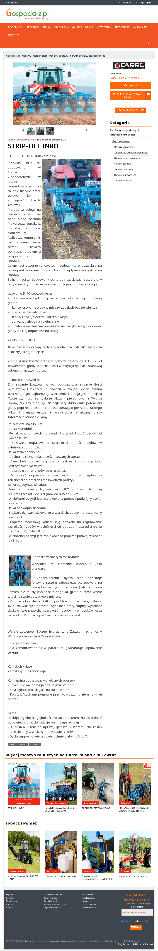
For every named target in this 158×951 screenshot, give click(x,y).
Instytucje (121, 27)
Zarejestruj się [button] (143, 2)
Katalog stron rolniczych (55, 904)
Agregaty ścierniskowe (56, 803)
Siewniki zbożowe (123, 180)
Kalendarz (140, 27)
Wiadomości (15, 27)
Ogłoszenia (61, 27)
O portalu (10, 895)
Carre (11, 744)
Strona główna (12, 2)
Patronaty (10, 898)
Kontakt (9, 908)
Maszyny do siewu (58, 55)
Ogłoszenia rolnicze (53, 908)
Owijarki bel (88, 871)
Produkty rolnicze (52, 901)
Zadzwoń (130, 85)
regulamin (138, 921)
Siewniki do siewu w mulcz (127, 158)
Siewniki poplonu (122, 164)
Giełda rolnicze (88, 898)
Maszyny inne (53, 871)
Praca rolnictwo (89, 908)
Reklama (10, 904)
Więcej (13, 35)
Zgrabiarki (125, 871)
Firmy (46, 27)
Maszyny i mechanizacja (35, 55)
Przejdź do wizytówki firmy (132, 95)
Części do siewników (124, 147)
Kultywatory (126, 803)
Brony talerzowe (91, 803)
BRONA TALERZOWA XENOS (96, 808)
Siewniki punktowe (123, 169)
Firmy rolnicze (50, 898)
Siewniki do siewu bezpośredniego (87, 55)
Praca (89, 27)
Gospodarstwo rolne (53, 895)
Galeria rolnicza (89, 904)
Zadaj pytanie (132, 110)
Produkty (33, 27)
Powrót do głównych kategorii (124, 130)
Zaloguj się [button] (125, 2)
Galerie (77, 27)
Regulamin (123, 944)
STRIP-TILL (22, 744)
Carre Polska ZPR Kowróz (124, 77)
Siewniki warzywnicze (125, 175)
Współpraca (11, 901)
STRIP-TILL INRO (16, 808)
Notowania (104, 27)
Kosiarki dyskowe (17, 871)
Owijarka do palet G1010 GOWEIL (61, 876)
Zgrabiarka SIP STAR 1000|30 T (134, 876)
